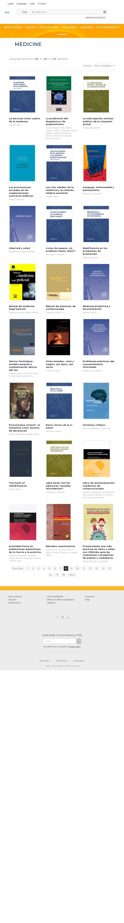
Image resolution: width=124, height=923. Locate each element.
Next (72, 543)
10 (77, 537)
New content (15, 565)
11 (84, 537)
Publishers (69, 27)
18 (63, 543)
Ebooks (31, 27)
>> (78, 609)
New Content (13, 27)
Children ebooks (108, 27)
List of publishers (55, 565)
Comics (62, 34)
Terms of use (44, 629)
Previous (18, 537)
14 (103, 537)
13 (97, 537)
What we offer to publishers (60, 568)
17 (57, 543)
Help (87, 568)
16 (50, 543)
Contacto (90, 565)
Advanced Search (95, 17)
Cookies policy (79, 629)
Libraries (86, 27)
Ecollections (48, 27)
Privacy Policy (75, 615)
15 (110, 537)
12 (90, 537)
